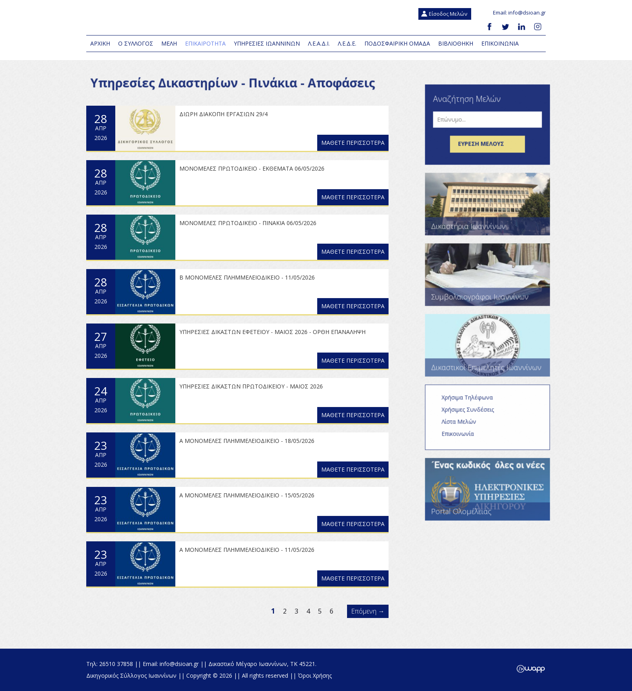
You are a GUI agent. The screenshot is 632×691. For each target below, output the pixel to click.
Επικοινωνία (462, 439)
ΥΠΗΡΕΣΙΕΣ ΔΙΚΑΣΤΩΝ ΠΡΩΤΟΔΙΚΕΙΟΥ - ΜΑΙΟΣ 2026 (251, 386)
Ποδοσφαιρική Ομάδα (397, 43)
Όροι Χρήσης (315, 675)
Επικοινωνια (500, 43)
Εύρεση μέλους (492, 148)
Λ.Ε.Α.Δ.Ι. (319, 43)
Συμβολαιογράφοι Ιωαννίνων (492, 279)
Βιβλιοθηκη (455, 43)
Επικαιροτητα (205, 43)
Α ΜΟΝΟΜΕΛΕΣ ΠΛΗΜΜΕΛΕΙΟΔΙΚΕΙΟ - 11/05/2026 (246, 549)
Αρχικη (100, 43)
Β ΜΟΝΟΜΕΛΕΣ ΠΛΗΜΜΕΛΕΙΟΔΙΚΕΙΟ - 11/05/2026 (247, 277)
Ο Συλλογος (135, 43)
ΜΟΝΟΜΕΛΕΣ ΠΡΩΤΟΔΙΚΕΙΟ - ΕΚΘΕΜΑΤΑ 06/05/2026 (251, 168)
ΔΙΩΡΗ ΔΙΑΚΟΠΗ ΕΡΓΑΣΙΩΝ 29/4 (223, 114)
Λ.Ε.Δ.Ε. (347, 43)
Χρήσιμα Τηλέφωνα (471, 402)
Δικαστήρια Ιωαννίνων (492, 209)
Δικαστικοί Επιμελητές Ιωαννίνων (492, 350)
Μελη (169, 43)
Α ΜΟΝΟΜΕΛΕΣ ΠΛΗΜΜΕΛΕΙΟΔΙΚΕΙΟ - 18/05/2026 (246, 441)
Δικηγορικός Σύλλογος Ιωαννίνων (187, 18)
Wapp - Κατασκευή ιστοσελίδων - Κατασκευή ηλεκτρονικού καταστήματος (531, 669)
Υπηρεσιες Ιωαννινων (267, 43)
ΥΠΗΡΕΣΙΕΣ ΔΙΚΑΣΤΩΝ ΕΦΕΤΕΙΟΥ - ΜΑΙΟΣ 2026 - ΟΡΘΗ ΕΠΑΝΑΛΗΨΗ (272, 332)
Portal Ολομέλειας (492, 494)
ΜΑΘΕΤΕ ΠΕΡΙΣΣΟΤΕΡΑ (353, 142)
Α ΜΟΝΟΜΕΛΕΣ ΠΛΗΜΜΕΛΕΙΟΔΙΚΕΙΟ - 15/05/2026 (246, 495)
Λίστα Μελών (463, 426)
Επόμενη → (368, 611)
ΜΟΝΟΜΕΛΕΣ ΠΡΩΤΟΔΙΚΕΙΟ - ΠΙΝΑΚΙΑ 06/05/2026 (247, 223)
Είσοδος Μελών (448, 13)
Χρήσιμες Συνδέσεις (472, 414)
